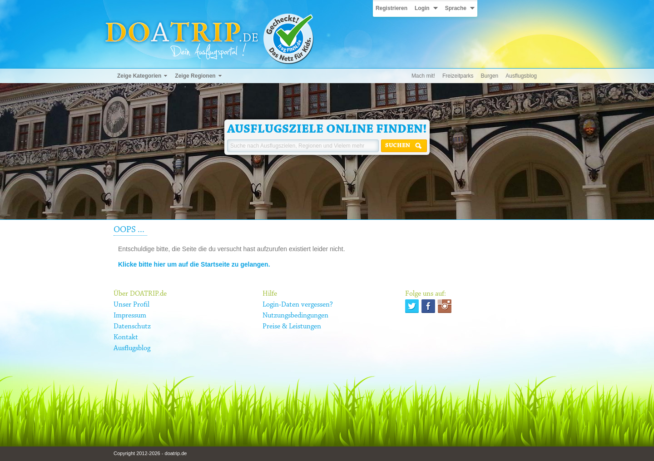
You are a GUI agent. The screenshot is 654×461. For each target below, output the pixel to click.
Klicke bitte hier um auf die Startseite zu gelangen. (194, 264)
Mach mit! (423, 76)
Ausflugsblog (521, 76)
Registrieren (391, 8)
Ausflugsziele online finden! (327, 129)
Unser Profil (131, 304)
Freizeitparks (458, 76)
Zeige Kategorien (139, 76)
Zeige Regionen (195, 76)
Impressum (130, 315)
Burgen (490, 76)
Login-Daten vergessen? (298, 304)
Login (422, 8)
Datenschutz (132, 326)
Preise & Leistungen (292, 326)
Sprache (455, 8)
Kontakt (126, 337)
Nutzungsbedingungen (295, 315)
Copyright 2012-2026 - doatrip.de (150, 453)
